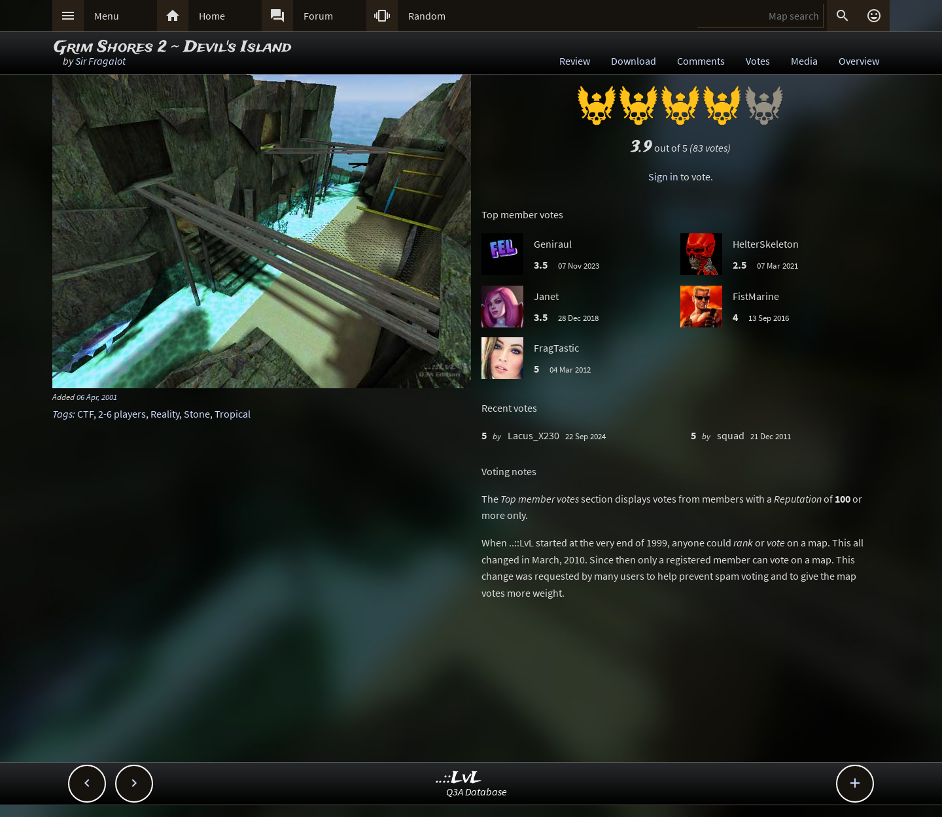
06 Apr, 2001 (97, 397)
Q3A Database (476, 791)
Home (212, 15)
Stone (197, 413)
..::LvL (459, 778)
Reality (164, 413)
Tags (62, 413)
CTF (85, 413)
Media (804, 60)
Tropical (233, 413)
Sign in (663, 176)
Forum (318, 15)
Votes (758, 60)
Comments (701, 60)
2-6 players (122, 413)
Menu (106, 15)
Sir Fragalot (100, 60)
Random (426, 15)
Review (574, 60)
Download (633, 60)
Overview (859, 60)
